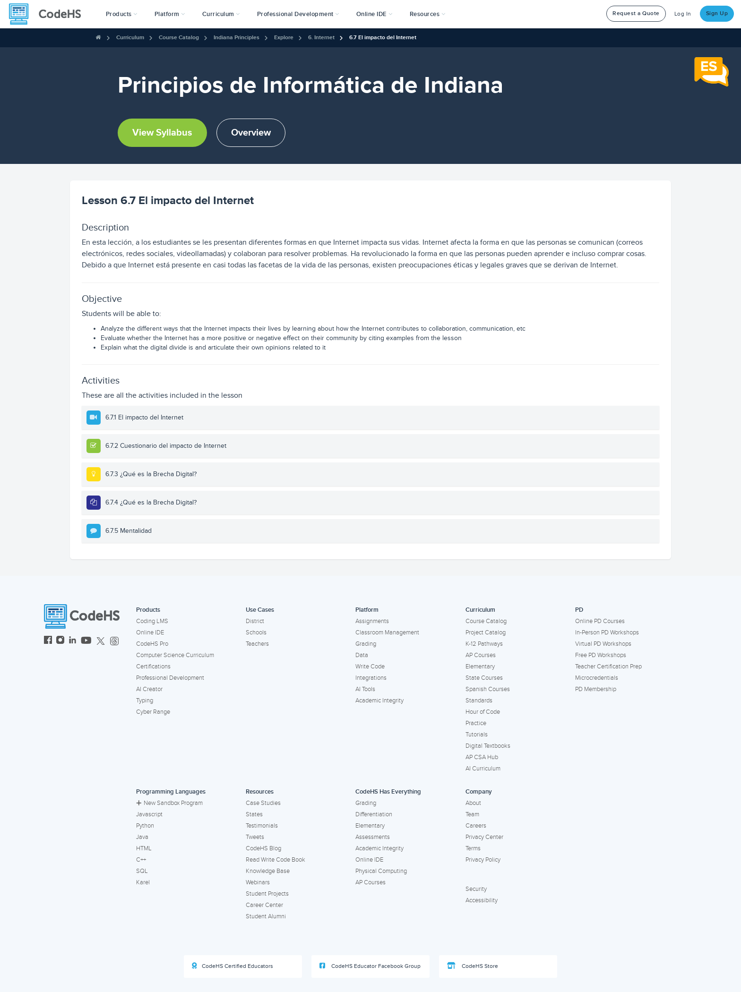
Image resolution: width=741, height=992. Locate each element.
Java (142, 837)
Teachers (257, 644)
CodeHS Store (472, 966)
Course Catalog (179, 37)
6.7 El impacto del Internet (382, 37)
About (473, 803)
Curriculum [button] (221, 14)
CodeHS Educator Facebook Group (370, 966)
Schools (256, 632)
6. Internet (321, 37)
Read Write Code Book (275, 860)
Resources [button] (428, 14)
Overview (251, 132)
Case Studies (263, 803)
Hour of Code (482, 712)
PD (579, 610)
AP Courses (480, 655)
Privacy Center (484, 837)
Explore (283, 37)
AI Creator (149, 689)
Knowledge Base (268, 871)
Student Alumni (266, 916)
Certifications (153, 666)
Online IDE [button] (374, 14)
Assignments (372, 621)
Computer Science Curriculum (175, 655)
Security (476, 889)
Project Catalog (485, 632)
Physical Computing (381, 871)
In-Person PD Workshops (607, 632)
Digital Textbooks (487, 746)
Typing (144, 700)
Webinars (258, 882)
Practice (475, 723)
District (255, 621)
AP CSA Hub (481, 757)
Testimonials (262, 826)
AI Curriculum (482, 768)
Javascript (149, 814)
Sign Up (717, 13)
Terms (473, 848)
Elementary (480, 666)
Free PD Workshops (600, 655)
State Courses (484, 678)
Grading (365, 644)
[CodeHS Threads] (114, 641)
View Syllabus (162, 132)
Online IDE (150, 632)
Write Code (370, 666)
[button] (121, 14)
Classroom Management (387, 632)
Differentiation (373, 814)
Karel (143, 882)
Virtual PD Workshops (603, 644)
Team (472, 814)
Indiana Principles (236, 37)
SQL (142, 871)
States (254, 814)
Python (145, 826)
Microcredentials (596, 678)
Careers (475, 826)
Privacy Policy (482, 860)
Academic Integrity (379, 700)
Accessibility (481, 900)
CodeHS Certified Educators (232, 966)
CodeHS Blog (263, 848)
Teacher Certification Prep (608, 666)
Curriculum (130, 37)
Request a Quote (636, 13)
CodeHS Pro (152, 644)
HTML (144, 848)
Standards (478, 700)
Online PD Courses (600, 621)
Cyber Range (153, 712)
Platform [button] (170, 14)
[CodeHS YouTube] (86, 641)
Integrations (371, 678)
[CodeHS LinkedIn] (73, 641)
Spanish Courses (487, 689)
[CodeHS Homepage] (48, 14)
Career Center (264, 905)
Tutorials (476, 734)
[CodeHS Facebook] (48, 641)
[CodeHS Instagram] (60, 641)
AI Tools (365, 689)
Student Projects (267, 894)
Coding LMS (152, 621)
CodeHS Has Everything (388, 791)
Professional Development (170, 678)
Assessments (372, 837)
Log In (682, 13)
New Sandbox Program (169, 803)
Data (361, 655)
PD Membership (595, 689)
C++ (141, 860)
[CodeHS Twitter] (100, 641)
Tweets (255, 837)
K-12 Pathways (484, 644)
